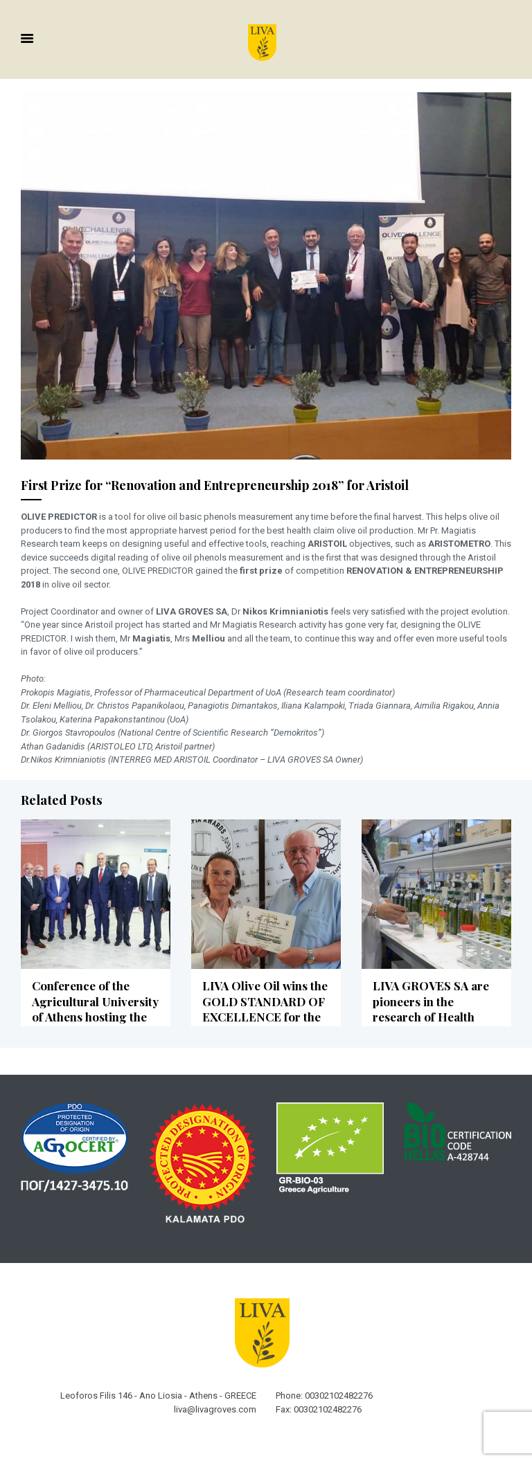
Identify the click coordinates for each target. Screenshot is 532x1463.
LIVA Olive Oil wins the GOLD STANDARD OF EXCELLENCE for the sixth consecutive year (263, 1006)
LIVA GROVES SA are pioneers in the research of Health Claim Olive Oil (429, 1006)
